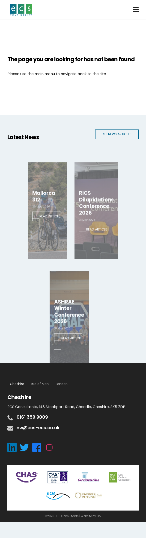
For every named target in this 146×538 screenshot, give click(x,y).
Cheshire (17, 384)
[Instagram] (50, 447)
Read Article (49, 220)
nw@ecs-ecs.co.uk (38, 428)
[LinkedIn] (13, 447)
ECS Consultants (21, 10)
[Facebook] (38, 447)
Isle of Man (40, 384)
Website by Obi (91, 516)
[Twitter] (26, 447)
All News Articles (116, 134)
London (62, 384)
